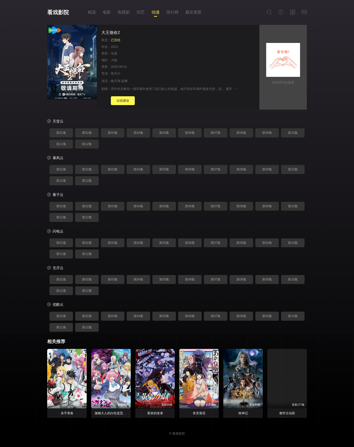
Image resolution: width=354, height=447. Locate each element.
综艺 (141, 12)
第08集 (241, 132)
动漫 (155, 12)
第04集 (138, 132)
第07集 (216, 132)
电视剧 (124, 12)
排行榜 (172, 12)
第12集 (87, 144)
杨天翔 (115, 81)
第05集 (164, 132)
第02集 (87, 132)
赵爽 (124, 81)
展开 (231, 89)
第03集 (113, 132)
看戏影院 (58, 12)
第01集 (61, 132)
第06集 (190, 132)
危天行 (115, 73)
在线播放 (122, 100)
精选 (92, 12)
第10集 (293, 132)
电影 (107, 12)
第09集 (267, 132)
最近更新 (193, 12)
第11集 (61, 144)
